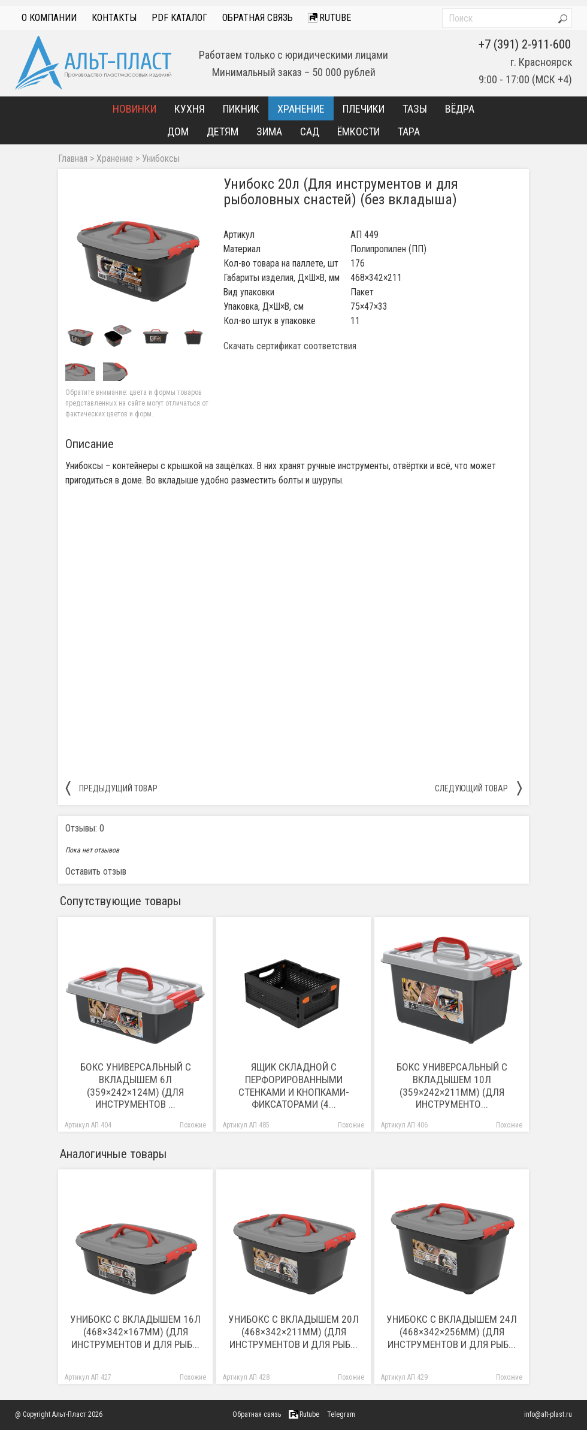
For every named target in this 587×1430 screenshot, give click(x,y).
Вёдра (459, 108)
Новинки (134, 108)
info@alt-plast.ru (548, 1414)
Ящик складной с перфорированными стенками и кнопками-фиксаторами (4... (293, 1086)
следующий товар (478, 787)
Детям (222, 131)
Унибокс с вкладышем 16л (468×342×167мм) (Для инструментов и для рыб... (135, 1331)
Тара (409, 131)
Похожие (193, 1125)
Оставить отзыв (95, 871)
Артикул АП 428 (246, 1377)
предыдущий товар (111, 787)
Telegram (341, 1414)
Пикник (241, 108)
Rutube (329, 17)
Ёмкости (358, 131)
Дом (178, 131)
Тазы (415, 108)
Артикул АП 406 (404, 1125)
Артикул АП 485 (246, 1125)
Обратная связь (257, 17)
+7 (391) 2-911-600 (525, 44)
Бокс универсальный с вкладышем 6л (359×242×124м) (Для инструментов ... (135, 1086)
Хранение (301, 108)
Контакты (114, 17)
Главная (72, 158)
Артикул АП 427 (88, 1377)
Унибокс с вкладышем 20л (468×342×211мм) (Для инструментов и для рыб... (293, 1331)
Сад (309, 131)
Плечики (364, 108)
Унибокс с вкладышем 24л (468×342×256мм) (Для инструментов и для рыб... (451, 1331)
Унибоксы (161, 158)
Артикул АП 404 (88, 1125)
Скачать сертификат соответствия (289, 346)
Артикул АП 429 (404, 1377)
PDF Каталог (179, 17)
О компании (49, 17)
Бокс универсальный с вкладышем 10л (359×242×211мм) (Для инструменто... (452, 1086)
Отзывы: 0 (84, 828)
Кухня (189, 108)
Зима (269, 131)
